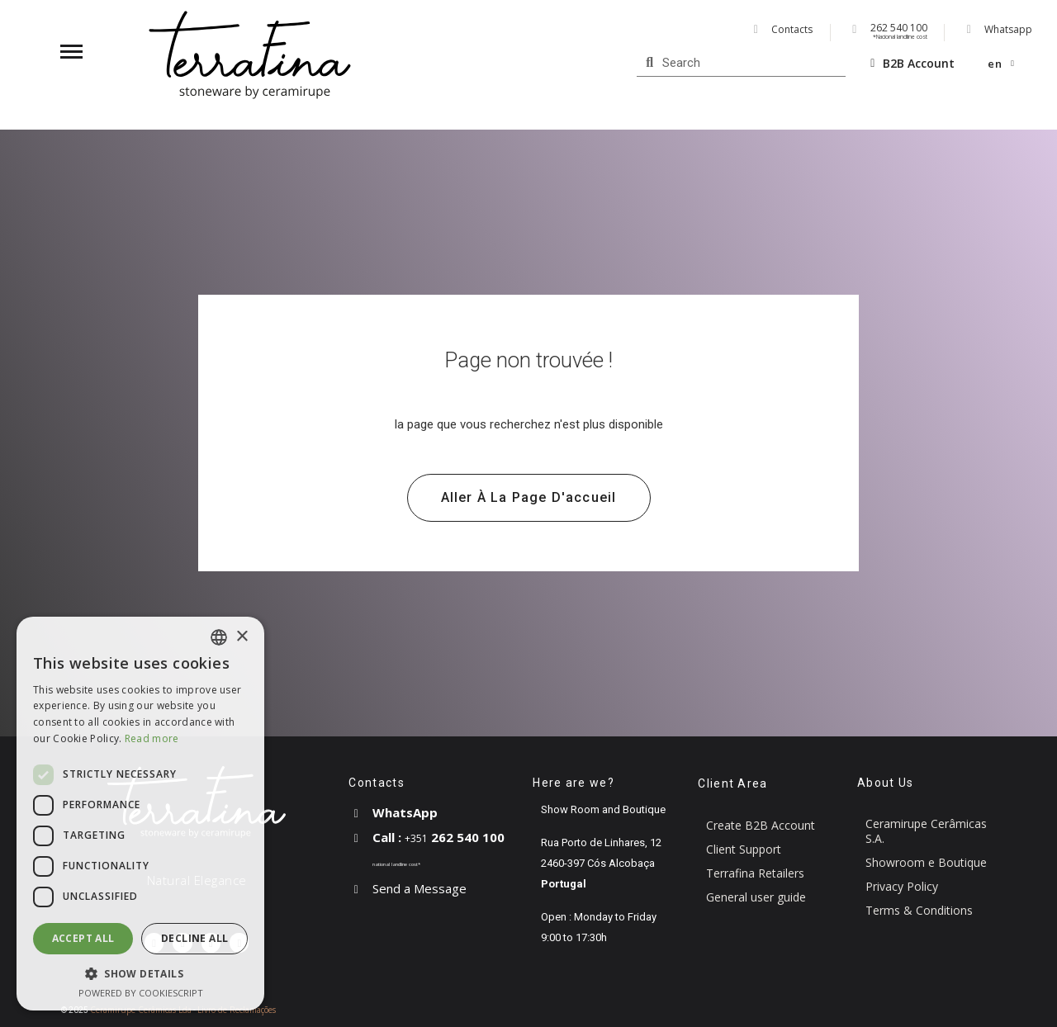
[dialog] (140, 813)
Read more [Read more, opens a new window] (152, 738)
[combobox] (219, 637)
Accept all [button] (83, 938)
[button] (529, 498)
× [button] (241, 637)
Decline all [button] (194, 938)
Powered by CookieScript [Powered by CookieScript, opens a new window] (140, 993)
